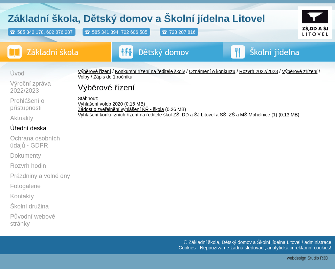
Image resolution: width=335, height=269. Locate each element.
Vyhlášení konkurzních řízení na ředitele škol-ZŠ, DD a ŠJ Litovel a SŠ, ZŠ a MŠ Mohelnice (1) (177, 114)
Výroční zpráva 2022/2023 (30, 87)
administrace (318, 242)
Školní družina (29, 206)
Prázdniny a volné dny (40, 176)
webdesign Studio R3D (307, 258)
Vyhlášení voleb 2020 (100, 104)
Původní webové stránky (32, 220)
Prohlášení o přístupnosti (27, 104)
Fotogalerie (25, 186)
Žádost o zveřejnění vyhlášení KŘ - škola (121, 109)
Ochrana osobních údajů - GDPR (35, 142)
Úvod (17, 73)
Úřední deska (28, 128)
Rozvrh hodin (28, 165)
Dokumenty (25, 155)
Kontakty (22, 196)
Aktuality (21, 118)
